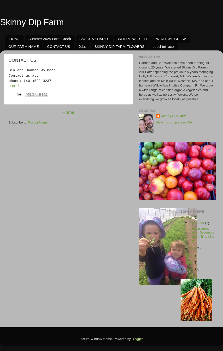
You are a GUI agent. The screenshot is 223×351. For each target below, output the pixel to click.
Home (68, 112)
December (197, 223)
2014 (189, 217)
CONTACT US (58, 46)
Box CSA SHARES (94, 39)
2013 (189, 256)
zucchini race (163, 46)
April (193, 248)
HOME (14, 39)
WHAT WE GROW (171, 39)
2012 (189, 262)
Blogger (137, 339)
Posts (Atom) (37, 122)
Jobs (82, 46)
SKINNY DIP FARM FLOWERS (119, 46)
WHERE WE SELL (133, 39)
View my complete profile (174, 122)
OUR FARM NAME (23, 46)
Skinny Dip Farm (32, 22)
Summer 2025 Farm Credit (50, 39)
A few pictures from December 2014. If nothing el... (201, 234)
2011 (189, 269)
